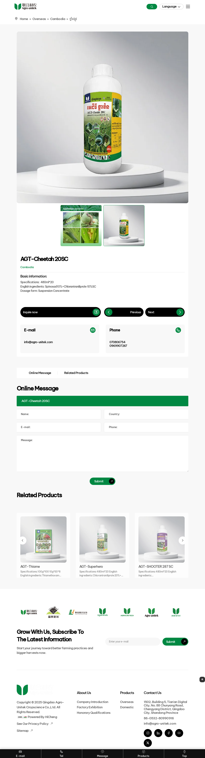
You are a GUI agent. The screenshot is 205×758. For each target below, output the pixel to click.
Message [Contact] (102, 753)
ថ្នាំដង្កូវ (73, 19)
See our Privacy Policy (33, 724)
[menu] (188, 7)
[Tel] (146, 427)
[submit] (102, 481)
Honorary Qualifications (93, 713)
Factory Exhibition (90, 707)
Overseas (39, 19)
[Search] (152, 6)
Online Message (40, 373)
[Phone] (145, 339)
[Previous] (124, 312)
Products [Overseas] (143, 753)
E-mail (20, 753)
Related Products (76, 373)
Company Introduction (92, 702)
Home (24, 19)
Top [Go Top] (184, 753)
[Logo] (29, 612)
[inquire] (60, 312)
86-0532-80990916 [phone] (159, 718)
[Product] (102, 401)
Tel (61, 753)
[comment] (102, 453)
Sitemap (23, 731)
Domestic (127, 707)
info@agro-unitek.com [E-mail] (160, 724)
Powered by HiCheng (42, 717)
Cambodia (57, 19)
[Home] (25, 6)
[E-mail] (59, 339)
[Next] (165, 312)
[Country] (146, 414)
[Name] (58, 414)
